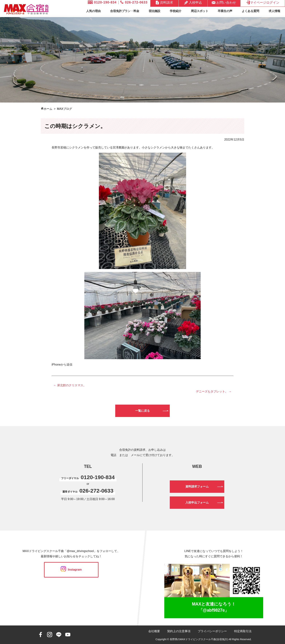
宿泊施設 (154, 11)
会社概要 (154, 631)
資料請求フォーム (197, 486)
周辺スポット (199, 11)
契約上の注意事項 (178, 631)
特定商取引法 (243, 631)
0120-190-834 (102, 2)
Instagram (71, 569)
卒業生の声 (225, 11)
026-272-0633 (133, 2)
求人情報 (274, 11)
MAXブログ (64, 108)
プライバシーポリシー (212, 631)
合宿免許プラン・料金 (124, 11)
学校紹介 (175, 11)
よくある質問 (250, 11)
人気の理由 (93, 11)
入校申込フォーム (197, 502)
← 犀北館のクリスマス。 (69, 385)
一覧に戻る (142, 410)
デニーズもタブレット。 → (214, 391)
